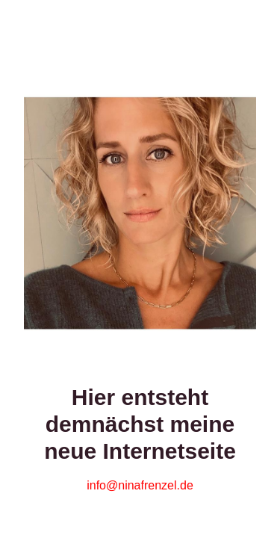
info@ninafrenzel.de (140, 485)
